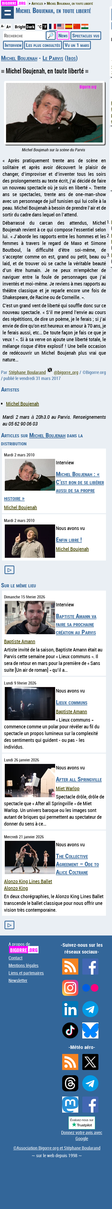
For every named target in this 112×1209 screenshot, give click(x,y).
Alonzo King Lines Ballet (28, 881)
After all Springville (79, 779)
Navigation (7, 12)
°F (45, 27)
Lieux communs (71, 702)
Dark (30, 27)
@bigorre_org (63, 372)
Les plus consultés (43, 45)
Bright (20, 27)
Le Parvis (53, 58)
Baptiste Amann (19, 641)
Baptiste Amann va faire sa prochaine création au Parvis (76, 624)
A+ (8, 27)
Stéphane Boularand (27, 372)
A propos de (24, 947)
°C (40, 27)
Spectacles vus (85, 35)
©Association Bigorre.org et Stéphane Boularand (56, 1148)
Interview (13, 45)
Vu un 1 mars (77, 45)
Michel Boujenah (19, 58)
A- (2, 26)
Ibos (71, 58)
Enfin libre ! (69, 539)
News (63, 35)
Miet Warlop (68, 788)
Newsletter (18, 980)
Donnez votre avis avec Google (81, 1135)
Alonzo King (16, 888)
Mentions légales (24, 965)
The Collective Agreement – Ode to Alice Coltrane (77, 864)
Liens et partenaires (26, 973)
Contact (15, 958)
